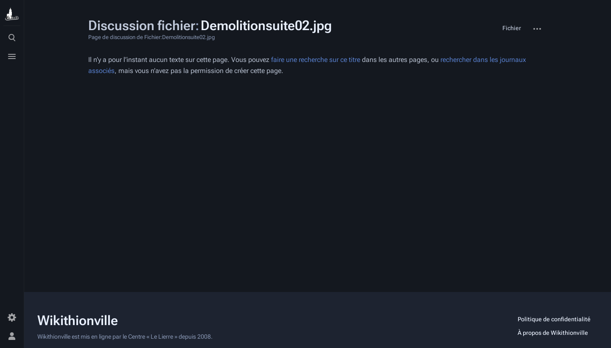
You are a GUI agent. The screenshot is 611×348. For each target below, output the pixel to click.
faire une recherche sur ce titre (315, 60)
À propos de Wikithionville (553, 332)
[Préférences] (11, 317)
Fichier (511, 28)
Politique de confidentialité (554, 319)
